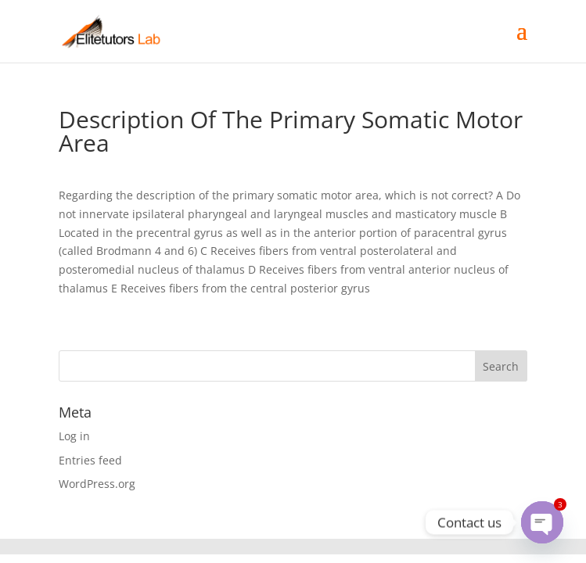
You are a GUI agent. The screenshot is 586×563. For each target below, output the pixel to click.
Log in (74, 436)
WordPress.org (97, 483)
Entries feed (90, 460)
